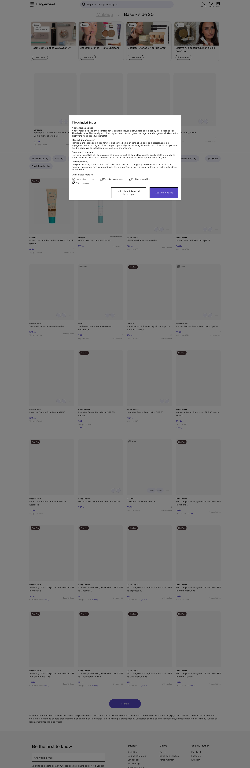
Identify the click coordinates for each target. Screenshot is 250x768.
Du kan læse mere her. (83, 174)
